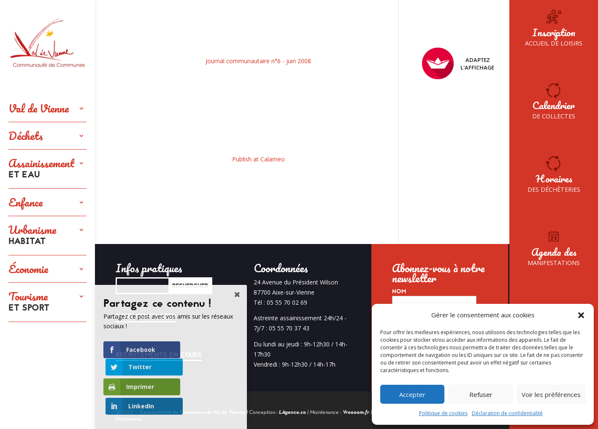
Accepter (412, 394)
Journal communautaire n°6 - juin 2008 (258, 61)
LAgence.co (292, 412)
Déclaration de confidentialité (507, 413)
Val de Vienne (38, 108)
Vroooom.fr (356, 412)
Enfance (25, 202)
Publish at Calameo (258, 159)
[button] (581, 315)
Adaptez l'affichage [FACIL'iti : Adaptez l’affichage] (458, 63)
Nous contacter (146, 316)
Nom (399, 291)
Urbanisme (32, 236)
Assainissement (41, 169)
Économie (28, 269)
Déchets (25, 136)
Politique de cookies (443, 413)
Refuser (480, 394)
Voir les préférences (551, 394)
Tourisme (28, 302)
